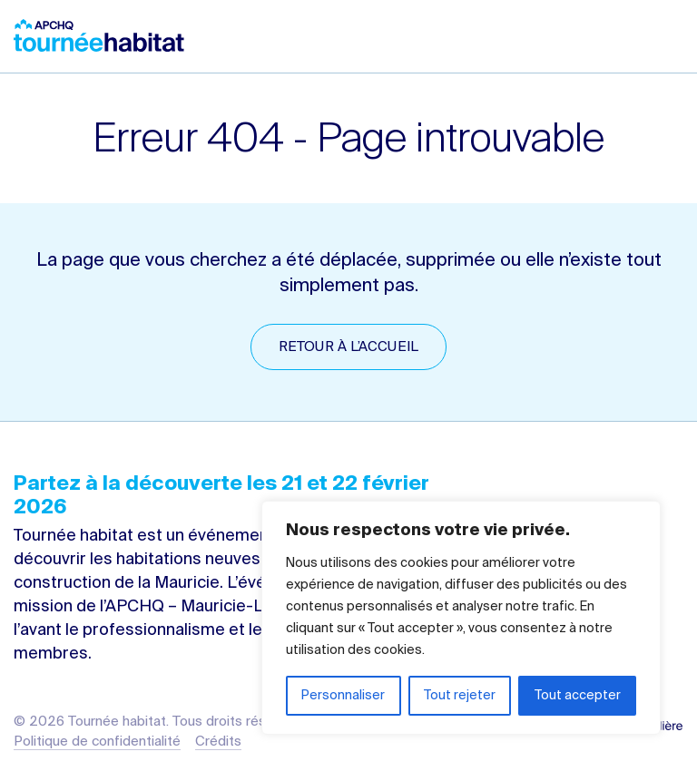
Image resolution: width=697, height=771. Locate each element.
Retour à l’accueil (349, 347)
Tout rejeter (460, 695)
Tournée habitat (99, 35)
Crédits (218, 741)
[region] (461, 618)
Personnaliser (343, 695)
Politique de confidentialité (97, 741)
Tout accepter (578, 695)
